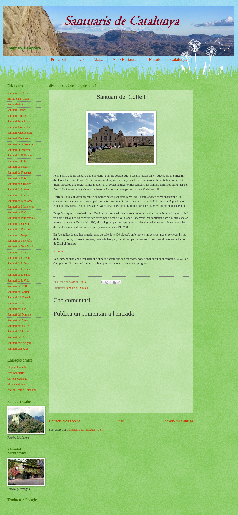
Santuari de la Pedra (18, 257)
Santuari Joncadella (18, 127)
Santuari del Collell (77, 287)
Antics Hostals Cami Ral (21, 390)
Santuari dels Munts (18, 93)
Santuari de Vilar (17, 252)
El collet (58, 251)
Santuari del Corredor (19, 297)
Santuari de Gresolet (19, 183)
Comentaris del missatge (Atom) (85, 429)
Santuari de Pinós (17, 212)
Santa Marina (15, 104)
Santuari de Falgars (18, 166)
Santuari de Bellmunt (19, 155)
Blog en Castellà (16, 367)
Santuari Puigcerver (18, 149)
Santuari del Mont (17, 320)
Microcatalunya (16, 384)
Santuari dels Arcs (17, 348)
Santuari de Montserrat (20, 206)
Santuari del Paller (18, 325)
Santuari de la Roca (18, 269)
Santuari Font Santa (18, 121)
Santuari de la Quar (18, 263)
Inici (121, 421)
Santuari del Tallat (17, 337)
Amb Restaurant (126, 59)
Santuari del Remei (18, 331)
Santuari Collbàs (17, 115)
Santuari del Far (16, 309)
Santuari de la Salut (18, 274)
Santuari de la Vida (18, 280)
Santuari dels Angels (19, 343)
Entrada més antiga (177, 421)
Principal (58, 59)
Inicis (79, 59)
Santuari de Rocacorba (20, 229)
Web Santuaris (15, 372)
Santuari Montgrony (19, 138)
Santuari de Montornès (20, 201)
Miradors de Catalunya (168, 59)
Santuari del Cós (16, 303)
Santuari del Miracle (19, 314)
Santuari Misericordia (19, 132)
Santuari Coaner (16, 110)
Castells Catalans (17, 378)
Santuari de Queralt (18, 223)
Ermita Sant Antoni (18, 98)
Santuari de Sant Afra (19, 240)
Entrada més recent (64, 421)
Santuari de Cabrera (18, 161)
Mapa (98, 59)
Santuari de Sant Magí (20, 246)
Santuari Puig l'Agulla (20, 144)
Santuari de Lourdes (18, 195)
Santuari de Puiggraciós (21, 217)
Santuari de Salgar (17, 235)
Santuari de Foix (16, 178)
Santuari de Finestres (19, 172)
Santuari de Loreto (18, 189)
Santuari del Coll (17, 286)
